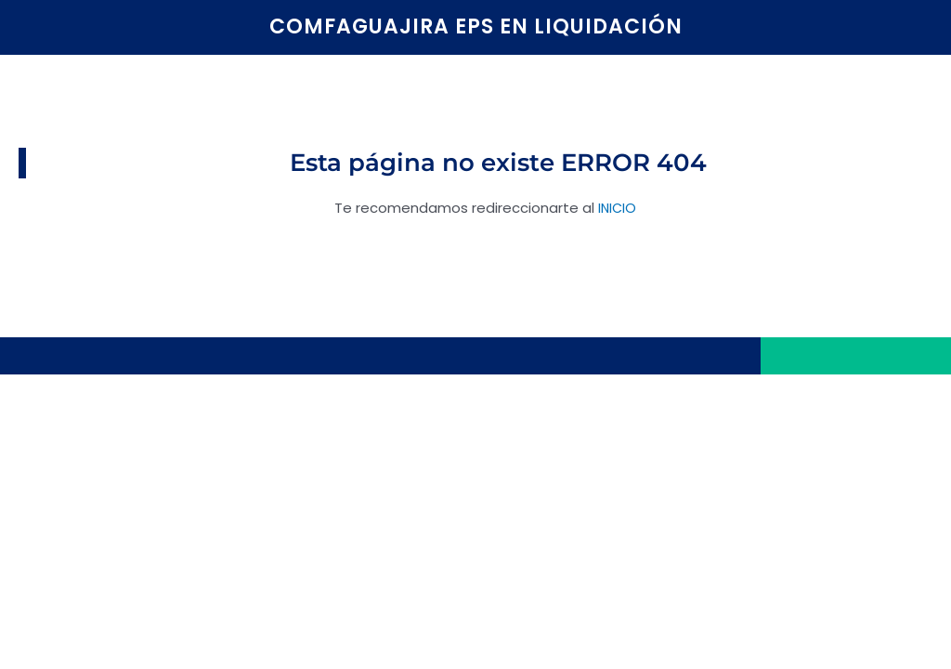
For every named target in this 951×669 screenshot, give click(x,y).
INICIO (617, 207)
